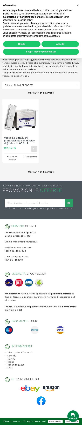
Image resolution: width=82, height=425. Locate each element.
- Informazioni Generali (18, 352)
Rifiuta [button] (21, 44)
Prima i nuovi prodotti (42, 85)
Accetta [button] (60, 44)
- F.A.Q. (9, 367)
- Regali (9, 361)
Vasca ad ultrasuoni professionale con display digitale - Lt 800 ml (19, 141)
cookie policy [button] (26, 20)
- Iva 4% (10, 358)
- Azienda (10, 355)
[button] (77, 5)
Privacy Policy (55, 421)
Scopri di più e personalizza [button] (41, 51)
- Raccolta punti (14, 364)
